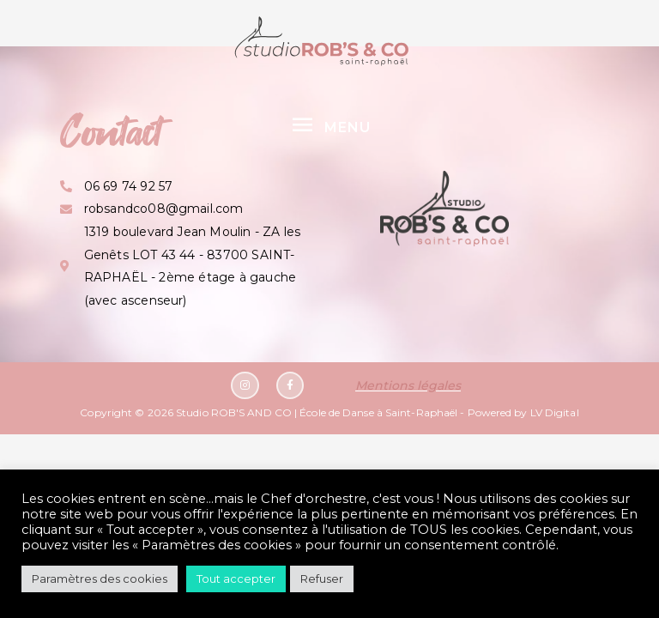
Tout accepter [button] (235, 578)
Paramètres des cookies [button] (99, 578)
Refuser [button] (321, 578)
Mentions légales (408, 385)
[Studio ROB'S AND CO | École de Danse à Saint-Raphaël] (322, 40)
